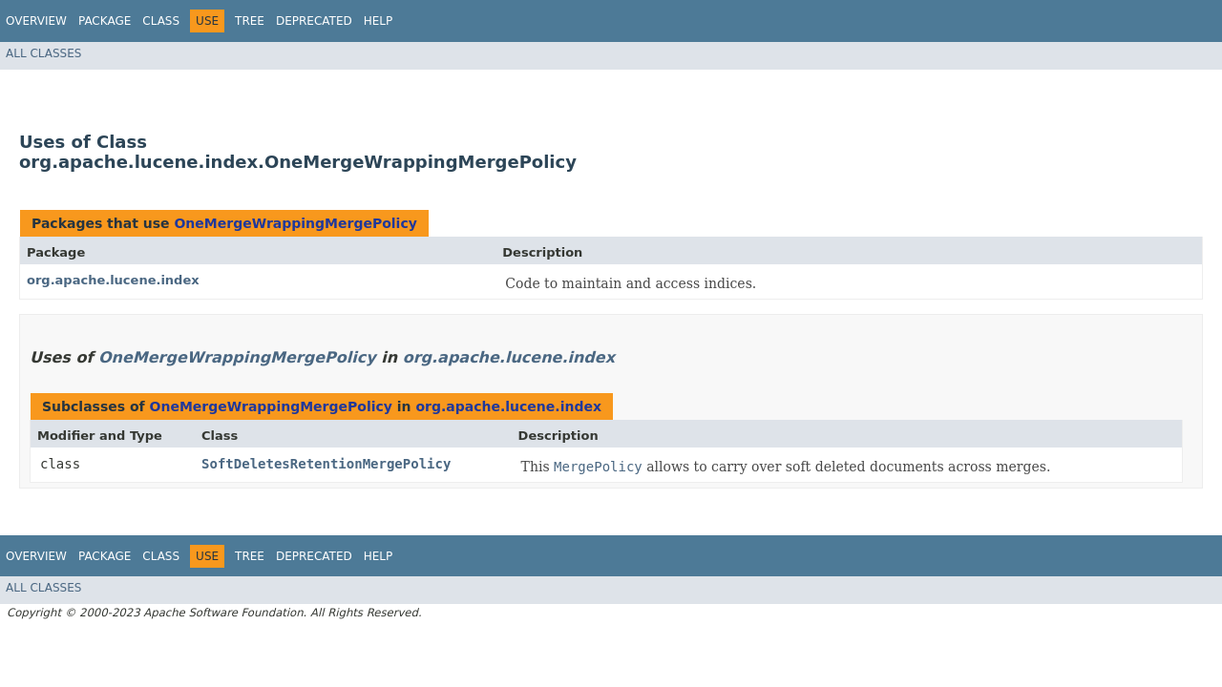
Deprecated (314, 21)
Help (378, 21)
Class (160, 21)
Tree (249, 21)
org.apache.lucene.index (113, 280)
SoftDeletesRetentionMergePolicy (326, 463)
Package (104, 21)
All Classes (43, 53)
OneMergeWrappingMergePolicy (295, 223)
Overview (36, 21)
